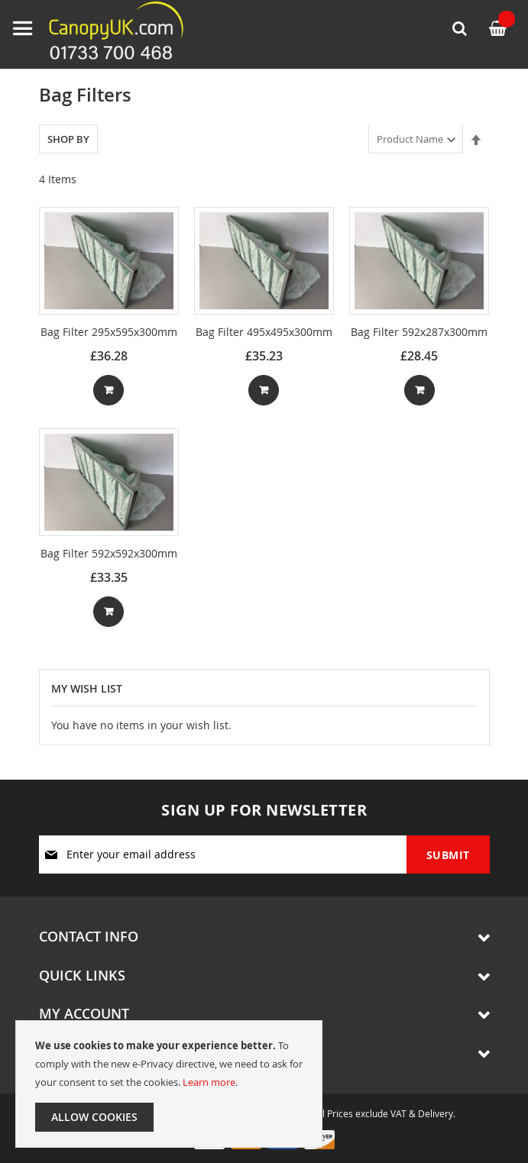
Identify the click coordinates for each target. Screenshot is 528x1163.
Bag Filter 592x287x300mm (419, 332)
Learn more (209, 1082)
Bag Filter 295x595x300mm (108, 332)
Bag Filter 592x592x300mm (108, 553)
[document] (169, 1084)
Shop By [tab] (68, 139)
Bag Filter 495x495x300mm (264, 332)
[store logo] (103, 34)
